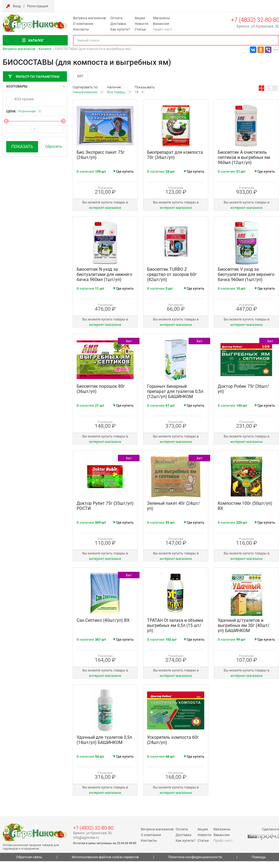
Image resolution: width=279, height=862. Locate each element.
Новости (141, 24)
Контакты (81, 29)
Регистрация (37, 6)
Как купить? (120, 29)
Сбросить (53, 146)
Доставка (118, 24)
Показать (22, 146)
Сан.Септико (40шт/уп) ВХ (103, 621)
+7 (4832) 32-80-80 (93, 828)
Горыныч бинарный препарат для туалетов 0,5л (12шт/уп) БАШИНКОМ (175, 392)
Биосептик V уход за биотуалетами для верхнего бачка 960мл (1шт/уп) (246, 275)
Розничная (27, 111)
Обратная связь (29, 858)
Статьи (140, 29)
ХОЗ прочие (24, 99)
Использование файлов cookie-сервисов (105, 858)
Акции (140, 18)
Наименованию (85, 93)
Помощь (259, 858)
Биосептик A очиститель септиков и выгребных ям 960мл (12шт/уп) (244, 158)
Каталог (45, 49)
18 (136, 93)
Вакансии (161, 24)
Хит (80, 76)
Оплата (116, 18)
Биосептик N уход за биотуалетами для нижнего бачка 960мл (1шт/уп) (104, 275)
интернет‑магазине (105, 208)
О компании (83, 24)
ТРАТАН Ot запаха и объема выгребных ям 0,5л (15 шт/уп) (175, 626)
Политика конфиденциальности (195, 858)
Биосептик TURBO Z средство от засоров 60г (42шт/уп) (172, 275)
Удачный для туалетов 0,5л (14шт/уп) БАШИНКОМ (104, 741)
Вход (17, 6)
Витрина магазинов (89, 18)
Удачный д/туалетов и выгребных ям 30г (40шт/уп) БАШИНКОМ (244, 626)
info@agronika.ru (86, 838)
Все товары (116, 93)
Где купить (123, 172)
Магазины (161, 18)
